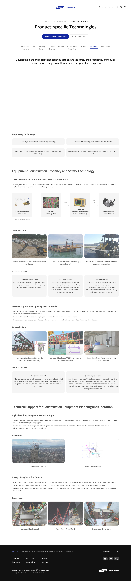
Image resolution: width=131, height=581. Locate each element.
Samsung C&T (9, 1)
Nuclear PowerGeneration (72, 48)
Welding (83, 47)
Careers (45, 562)
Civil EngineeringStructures (39, 48)
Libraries (45, 558)
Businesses (106, 1)
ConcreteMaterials (51, 48)
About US (15, 558)
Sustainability (31, 562)
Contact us (102, 7)
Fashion (20, 1)
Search (121, 7)
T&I (15, 1)
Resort (25, 1)
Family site (106, 551)
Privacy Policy (16, 551)
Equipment (94, 47)
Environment (105, 47)
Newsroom (111, 7)
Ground (61, 47)
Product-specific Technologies (55, 37)
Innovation (30, 558)
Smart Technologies (79, 37)
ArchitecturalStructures (25, 48)
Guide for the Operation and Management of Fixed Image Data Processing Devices (47, 551)
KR (125, 7)
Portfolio (113, 1)
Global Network (122, 1)
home (41, 21)
